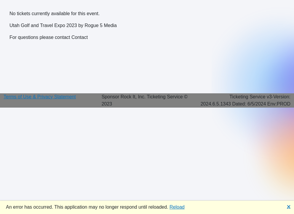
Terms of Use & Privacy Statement (40, 96)
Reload (177, 207)
